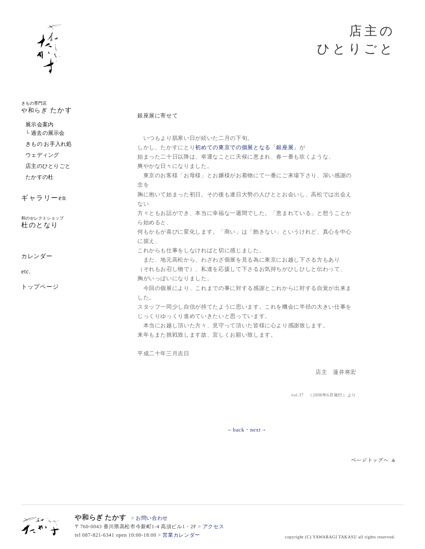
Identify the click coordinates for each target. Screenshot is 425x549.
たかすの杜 (39, 177)
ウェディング (42, 155)
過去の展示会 (48, 133)
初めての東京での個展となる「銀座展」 (247, 147)
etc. (26, 271)
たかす (46, 107)
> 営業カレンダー (179, 535)
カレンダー (37, 256)
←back (235, 429)
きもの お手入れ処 (48, 144)
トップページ (40, 287)
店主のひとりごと (47, 166)
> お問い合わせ (149, 518)
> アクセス (211, 526)
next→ (258, 429)
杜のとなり (42, 222)
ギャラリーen (43, 197)
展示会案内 (39, 124)
